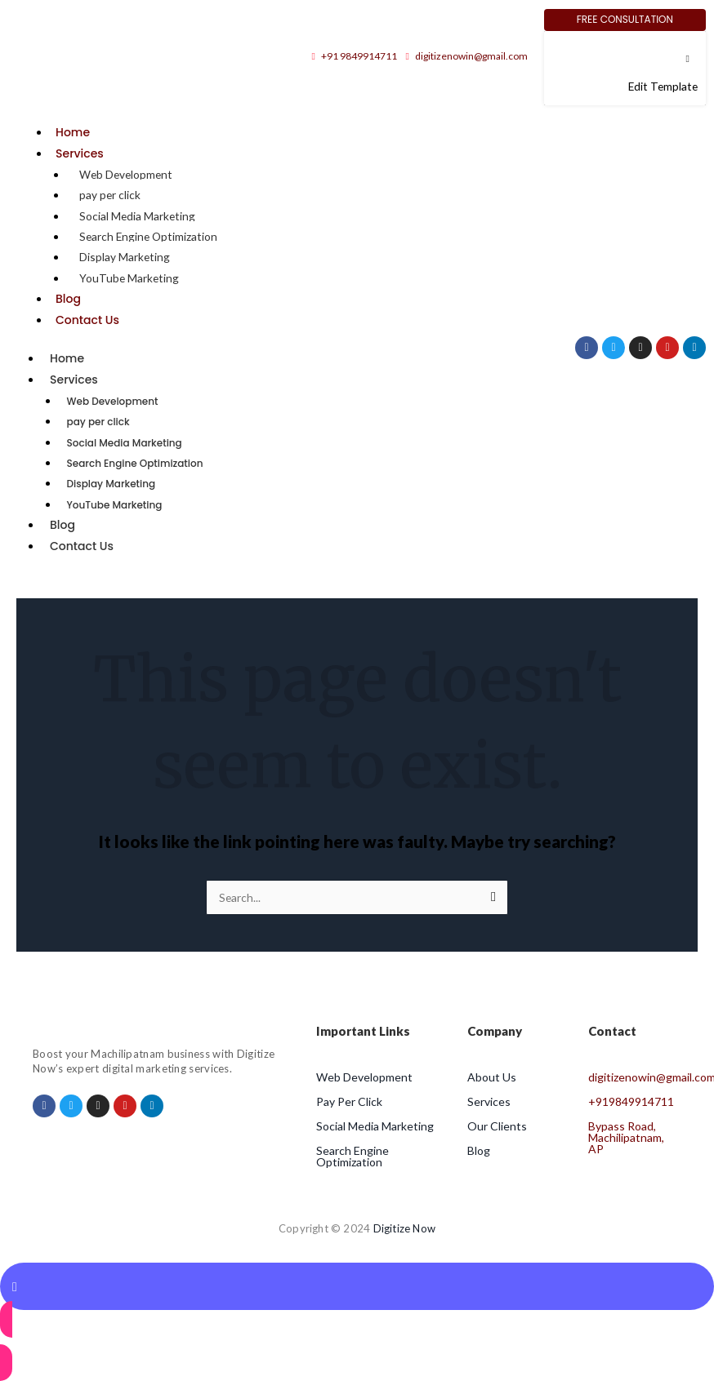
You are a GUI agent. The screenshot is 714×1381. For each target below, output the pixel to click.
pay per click (110, 195)
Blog (68, 299)
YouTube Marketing (129, 278)
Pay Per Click (349, 1101)
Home (73, 132)
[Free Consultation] (625, 20)
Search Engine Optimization (148, 236)
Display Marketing (124, 257)
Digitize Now (404, 1228)
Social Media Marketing (137, 216)
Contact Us (87, 320)
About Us (491, 1077)
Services (80, 153)
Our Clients (497, 1126)
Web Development (125, 174)
